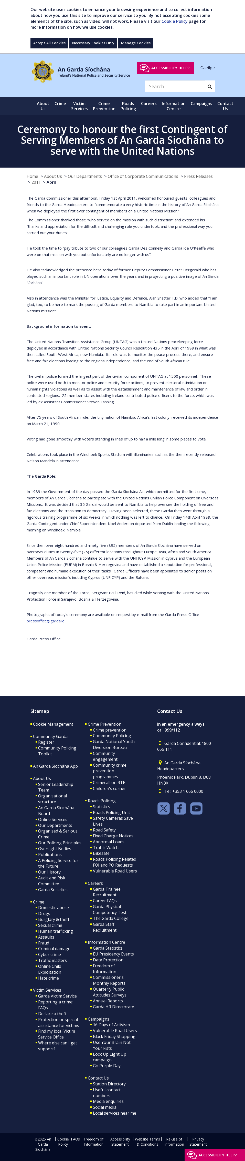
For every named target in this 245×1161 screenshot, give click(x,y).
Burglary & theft (53, 919)
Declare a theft (52, 1013)
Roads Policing (102, 801)
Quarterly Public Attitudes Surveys (109, 992)
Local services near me (114, 1113)
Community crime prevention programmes (109, 771)
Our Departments (85, 176)
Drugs (44, 913)
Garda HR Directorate (113, 1007)
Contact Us (98, 1078)
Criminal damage (54, 948)
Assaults (46, 937)
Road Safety (104, 830)
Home (32, 176)
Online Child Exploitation (49, 969)
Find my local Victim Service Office (56, 1034)
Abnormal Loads (108, 842)
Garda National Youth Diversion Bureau (114, 744)
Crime (38, 902)
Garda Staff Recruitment (104, 927)
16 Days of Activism (111, 1025)
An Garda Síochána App (55, 766)
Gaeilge (207, 67)
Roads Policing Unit (111, 812)
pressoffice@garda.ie (46, 620)
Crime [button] (60, 103)
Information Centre (106, 942)
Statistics (101, 806)
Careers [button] (149, 103)
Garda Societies (53, 889)
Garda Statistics (108, 948)
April (51, 182)
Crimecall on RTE (109, 782)
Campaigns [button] (201, 103)
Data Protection (108, 960)
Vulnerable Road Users (115, 871)
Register (46, 742)
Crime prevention (109, 730)
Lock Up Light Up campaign (109, 1057)
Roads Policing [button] (128, 106)
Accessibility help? (170, 67)
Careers (95, 883)
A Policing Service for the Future (58, 863)
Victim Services (47, 990)
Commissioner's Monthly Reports (109, 980)
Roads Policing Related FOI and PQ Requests (114, 862)
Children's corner (109, 788)
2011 (36, 182)
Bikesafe (101, 853)
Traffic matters (52, 960)
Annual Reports (108, 1001)
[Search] (175, 86)
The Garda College (111, 918)
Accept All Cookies (49, 42)
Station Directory (109, 1084)
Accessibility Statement (120, 1142)
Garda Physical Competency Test (109, 909)
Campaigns (98, 1019)
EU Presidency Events (113, 954)
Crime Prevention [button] (104, 106)
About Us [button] (43, 106)
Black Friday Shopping (114, 1036)
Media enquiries (108, 1101)
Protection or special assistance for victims (58, 1022)
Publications (50, 854)
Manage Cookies (136, 42)
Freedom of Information (104, 968)
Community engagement (105, 756)
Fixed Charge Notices (113, 836)
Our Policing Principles (59, 843)
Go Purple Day (107, 1065)
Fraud (43, 943)
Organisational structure (52, 799)
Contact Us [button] (225, 106)
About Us (53, 176)
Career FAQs (105, 900)
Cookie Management (53, 724)
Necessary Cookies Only (93, 42)
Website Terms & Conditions (147, 1142)
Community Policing (112, 735)
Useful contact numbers (107, 1092)
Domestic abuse (53, 907)
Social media (104, 1107)
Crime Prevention (104, 724)
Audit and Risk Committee (51, 881)
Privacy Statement (198, 1142)
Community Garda (50, 736)
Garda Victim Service (57, 996)
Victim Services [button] (79, 106)
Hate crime (48, 978)
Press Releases (198, 176)
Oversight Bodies (54, 848)
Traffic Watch (106, 847)
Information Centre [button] (174, 106)
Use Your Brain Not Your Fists (112, 1045)
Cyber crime (49, 954)
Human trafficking (55, 931)
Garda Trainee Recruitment (107, 892)
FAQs (75, 1139)
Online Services (52, 819)
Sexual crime (50, 925)
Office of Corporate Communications (143, 176)
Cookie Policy (175, 21)
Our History (49, 872)
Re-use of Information (174, 1142)
